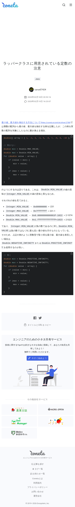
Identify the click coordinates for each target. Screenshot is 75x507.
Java (37, 79)
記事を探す (37, 463)
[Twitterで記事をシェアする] (40, 316)
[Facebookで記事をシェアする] (35, 316)
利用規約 (37, 481)
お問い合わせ (37, 490)
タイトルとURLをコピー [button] (37, 323)
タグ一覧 (37, 467)
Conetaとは (37, 477)
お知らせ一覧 (37, 472)
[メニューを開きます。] (70, 5)
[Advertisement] (37, 31)
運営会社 (37, 494)
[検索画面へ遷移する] (64, 5)
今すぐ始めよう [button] (37, 356)
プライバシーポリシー (37, 486)
